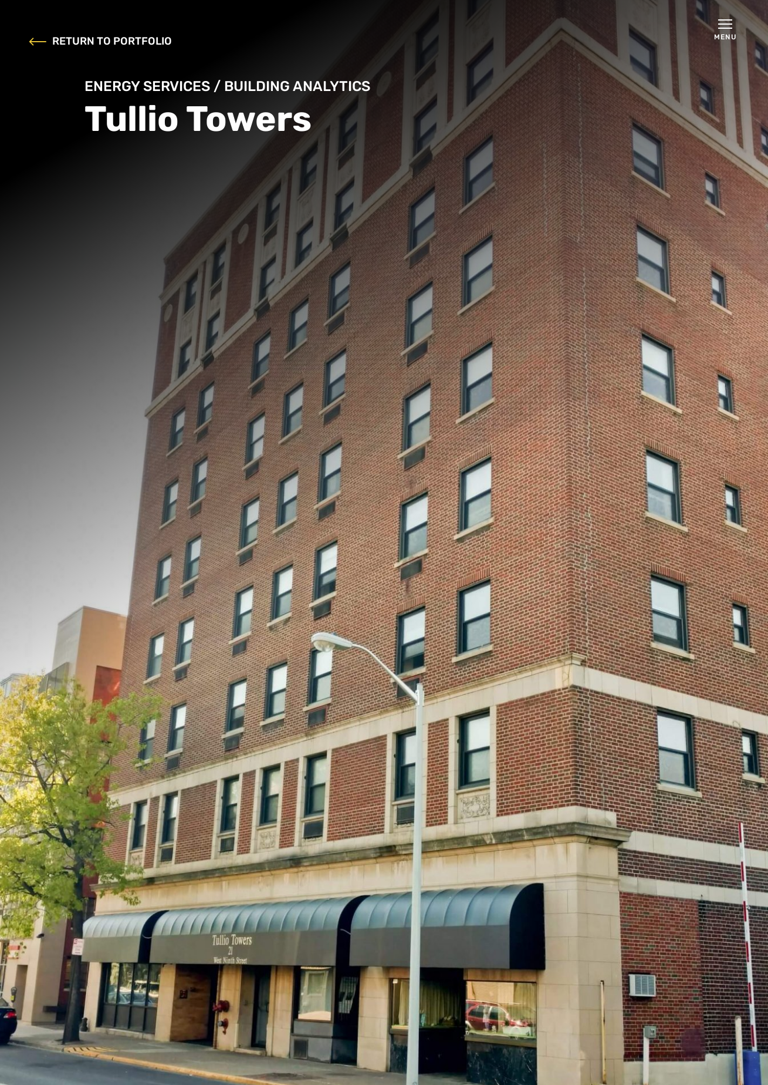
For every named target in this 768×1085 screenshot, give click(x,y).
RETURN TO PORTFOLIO (100, 41)
